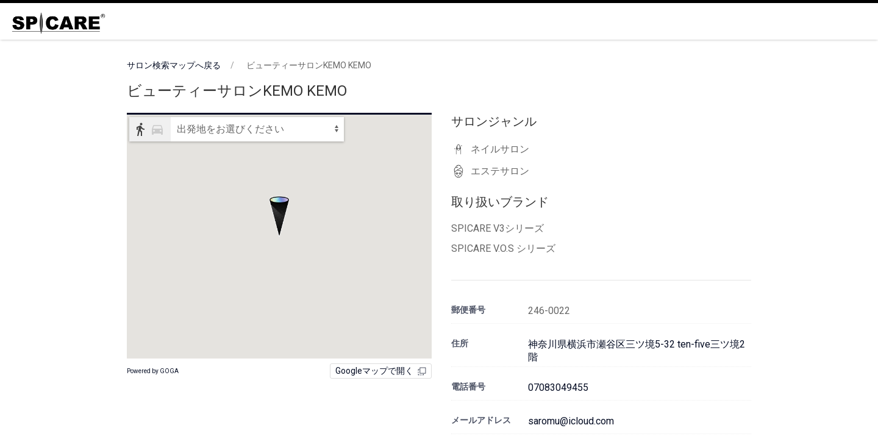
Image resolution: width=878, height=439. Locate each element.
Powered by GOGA (153, 371)
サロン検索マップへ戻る (174, 65)
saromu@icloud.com (571, 421)
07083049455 (558, 387)
